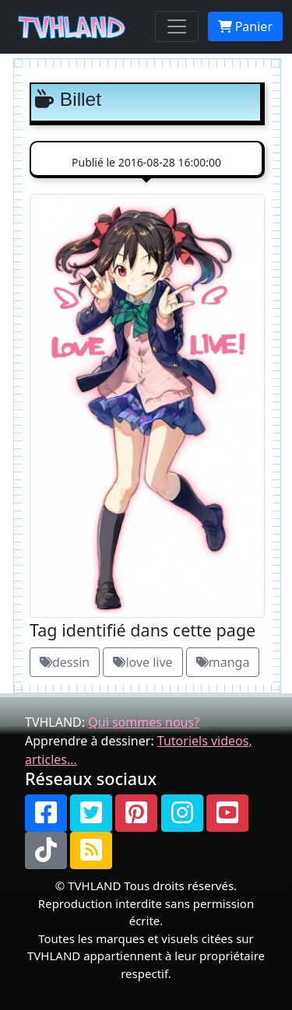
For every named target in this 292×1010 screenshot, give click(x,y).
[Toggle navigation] (177, 26)
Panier (245, 26)
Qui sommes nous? (143, 722)
